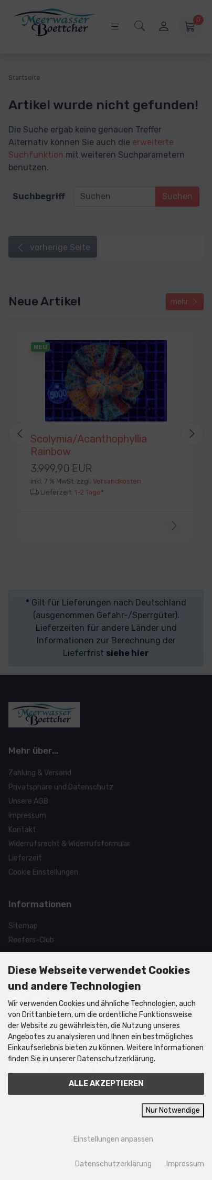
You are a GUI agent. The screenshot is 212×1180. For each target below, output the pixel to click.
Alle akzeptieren (106, 1083)
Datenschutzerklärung (113, 1164)
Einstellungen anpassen (106, 1139)
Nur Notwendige (173, 1110)
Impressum (185, 1164)
